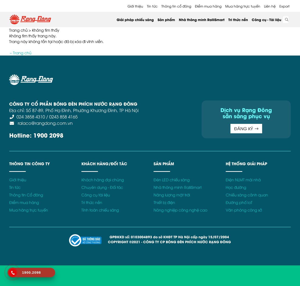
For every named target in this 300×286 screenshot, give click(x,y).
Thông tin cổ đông (176, 6)
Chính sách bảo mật (129, 77)
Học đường (236, 187)
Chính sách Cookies (168, 77)
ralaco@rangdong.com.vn (45, 123)
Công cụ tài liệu (95, 194)
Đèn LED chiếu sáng (172, 179)
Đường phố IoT (239, 202)
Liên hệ (270, 6)
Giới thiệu (135, 6)
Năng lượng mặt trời (172, 194)
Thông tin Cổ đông (26, 194)
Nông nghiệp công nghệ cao (180, 209)
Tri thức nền (238, 19)
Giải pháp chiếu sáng (135, 19)
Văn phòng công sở (244, 209)
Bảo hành (198, 77)
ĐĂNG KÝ (246, 128)
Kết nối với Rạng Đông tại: (233, 77)
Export (284, 6)
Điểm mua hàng (208, 6)
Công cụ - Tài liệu (266, 19)
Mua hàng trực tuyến (242, 6)
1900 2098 (48, 135)
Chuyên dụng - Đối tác (102, 187)
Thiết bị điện (164, 202)
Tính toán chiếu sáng (100, 209)
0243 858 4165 (63, 116)
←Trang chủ (20, 52)
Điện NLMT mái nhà (243, 179)
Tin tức (152, 6)
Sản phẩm (166, 19)
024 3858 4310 (31, 116)
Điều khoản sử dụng (91, 77)
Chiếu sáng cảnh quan (247, 194)
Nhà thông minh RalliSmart (202, 19)
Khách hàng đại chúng (102, 179)
